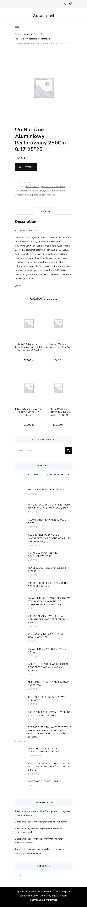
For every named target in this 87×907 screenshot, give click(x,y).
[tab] (44, 211)
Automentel (43, 15)
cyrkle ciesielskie (30, 190)
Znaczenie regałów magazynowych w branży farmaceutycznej (39, 840)
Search (68, 450)
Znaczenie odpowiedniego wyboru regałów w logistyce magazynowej (39, 851)
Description (44, 211)
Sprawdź (25, 167)
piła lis (28, 194)
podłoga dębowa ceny (43, 194)
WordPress (51, 899)
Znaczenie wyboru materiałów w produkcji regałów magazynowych (43, 813)
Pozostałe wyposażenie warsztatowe (45, 186)
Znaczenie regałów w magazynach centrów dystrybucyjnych (38, 830)
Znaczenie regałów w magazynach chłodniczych (41, 821)
